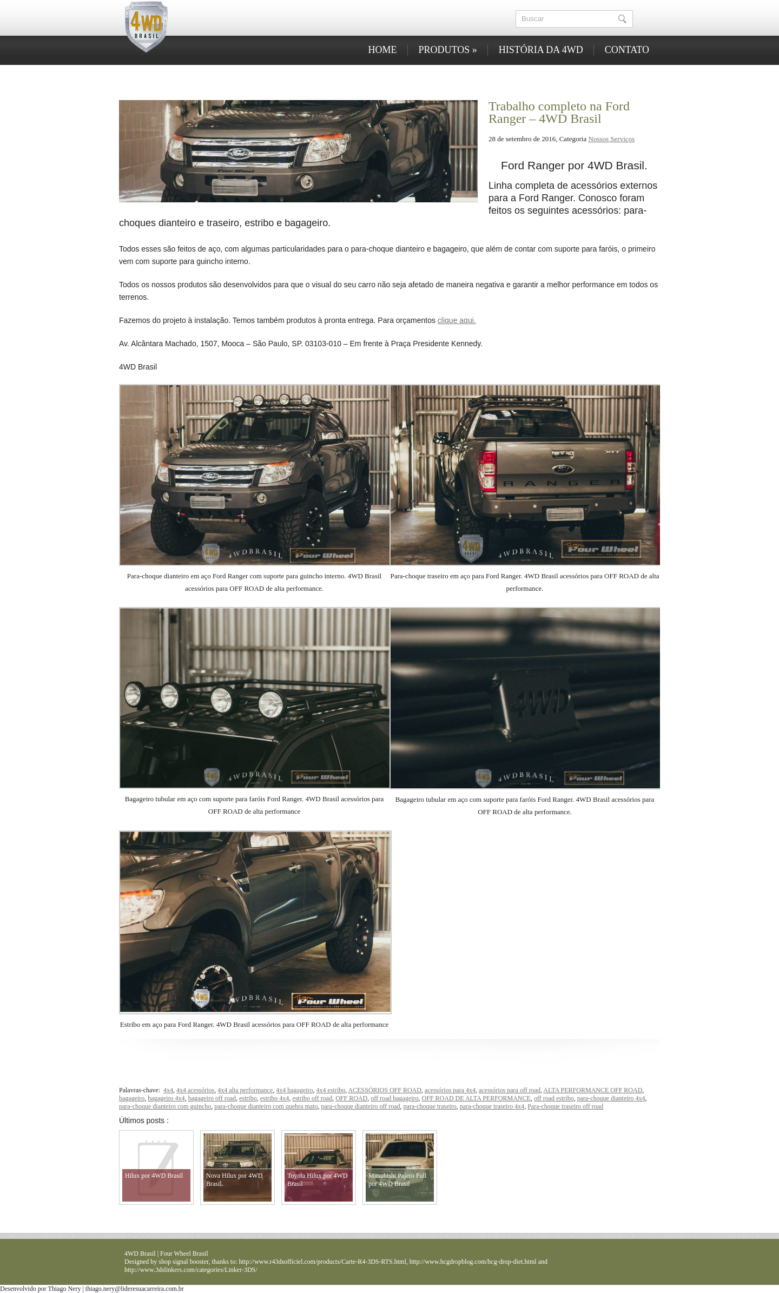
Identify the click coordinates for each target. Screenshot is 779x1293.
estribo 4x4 (274, 1098)
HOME (382, 49)
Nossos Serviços (612, 139)
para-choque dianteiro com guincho (165, 1106)
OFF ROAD (351, 1098)
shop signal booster (183, 1261)
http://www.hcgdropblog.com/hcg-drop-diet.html (473, 1261)
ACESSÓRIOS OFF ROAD (384, 1090)
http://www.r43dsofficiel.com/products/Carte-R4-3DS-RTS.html (322, 1261)
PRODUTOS (448, 49)
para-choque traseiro (430, 1106)
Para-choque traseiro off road (565, 1106)
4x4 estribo (331, 1090)
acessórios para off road (509, 1090)
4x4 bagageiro (294, 1090)
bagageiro (131, 1098)
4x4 (168, 1090)
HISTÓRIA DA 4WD (541, 49)
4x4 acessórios (195, 1090)
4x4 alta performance (245, 1090)
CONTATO (627, 49)
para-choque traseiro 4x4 (492, 1106)
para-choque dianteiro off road (360, 1106)
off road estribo (554, 1098)
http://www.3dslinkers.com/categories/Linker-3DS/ (191, 1270)
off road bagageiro (394, 1098)
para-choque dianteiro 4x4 (611, 1098)
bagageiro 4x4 (166, 1098)
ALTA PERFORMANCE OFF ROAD (592, 1090)
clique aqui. (457, 320)
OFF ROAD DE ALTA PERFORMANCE (476, 1098)
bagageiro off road (212, 1098)
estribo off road (312, 1098)
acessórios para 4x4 (450, 1090)
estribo (248, 1098)
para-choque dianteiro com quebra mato (266, 1106)
